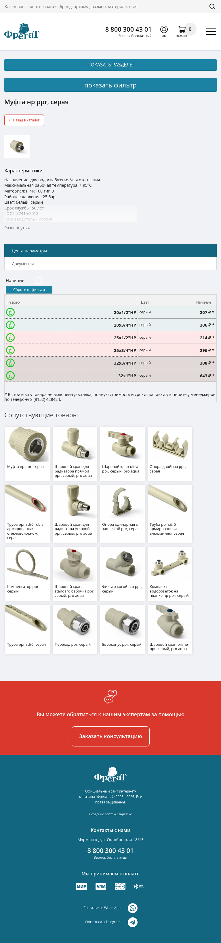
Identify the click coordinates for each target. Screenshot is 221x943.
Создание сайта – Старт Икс (110, 814)
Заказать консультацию (110, 736)
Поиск (212, 6)
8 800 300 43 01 (128, 29)
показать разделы (110, 65)
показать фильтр (110, 85)
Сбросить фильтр (29, 289)
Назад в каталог (26, 120)
